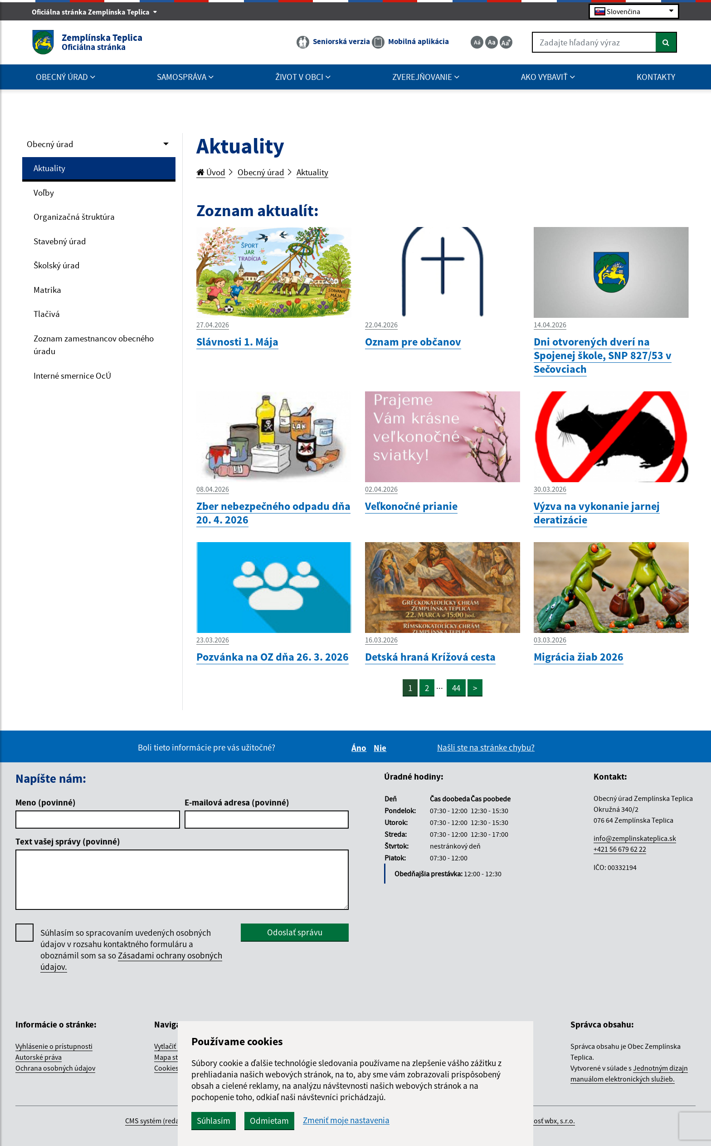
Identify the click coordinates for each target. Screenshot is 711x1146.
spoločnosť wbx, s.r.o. (542, 1120)
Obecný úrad (50, 143)
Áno (360, 747)
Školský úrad (57, 265)
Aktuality (49, 168)
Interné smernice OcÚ (72, 375)
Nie (381, 747)
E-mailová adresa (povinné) (237, 802)
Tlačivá (47, 313)
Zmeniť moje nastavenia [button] (346, 1120)
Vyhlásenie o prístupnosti (54, 1046)
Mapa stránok (175, 1057)
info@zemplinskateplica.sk (635, 838)
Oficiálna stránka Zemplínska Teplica (94, 11)
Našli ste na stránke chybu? (486, 747)
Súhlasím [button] (213, 1120)
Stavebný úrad (60, 241)
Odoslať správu (294, 932)
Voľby (44, 192)
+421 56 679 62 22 (620, 849)
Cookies (166, 1067)
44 (456, 687)
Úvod (210, 172)
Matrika (47, 289)
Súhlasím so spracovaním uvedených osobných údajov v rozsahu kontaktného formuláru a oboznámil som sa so (131, 950)
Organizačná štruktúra (74, 216)
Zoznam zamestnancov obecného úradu (94, 345)
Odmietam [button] (269, 1120)
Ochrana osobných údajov (55, 1067)
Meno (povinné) (45, 802)
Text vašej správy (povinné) (67, 841)
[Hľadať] (666, 42)
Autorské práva (38, 1057)
